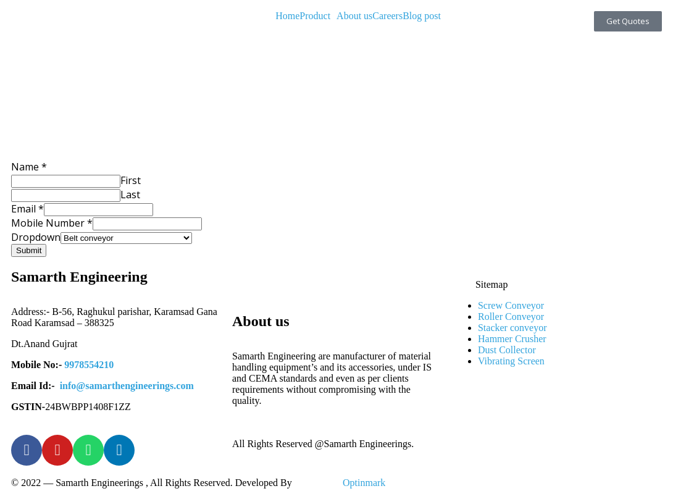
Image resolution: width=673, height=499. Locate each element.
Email (27, 209)
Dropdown (36, 237)
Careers (387, 16)
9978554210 (89, 364)
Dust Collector (507, 350)
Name (29, 167)
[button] (317, 16)
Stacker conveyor (512, 327)
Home (287, 16)
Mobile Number (52, 223)
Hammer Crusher (512, 338)
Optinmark (364, 482)
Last (130, 194)
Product (314, 16)
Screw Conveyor (511, 305)
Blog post (422, 16)
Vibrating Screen (511, 361)
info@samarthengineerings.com (127, 385)
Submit (28, 250)
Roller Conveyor (511, 316)
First (130, 180)
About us (354, 16)
